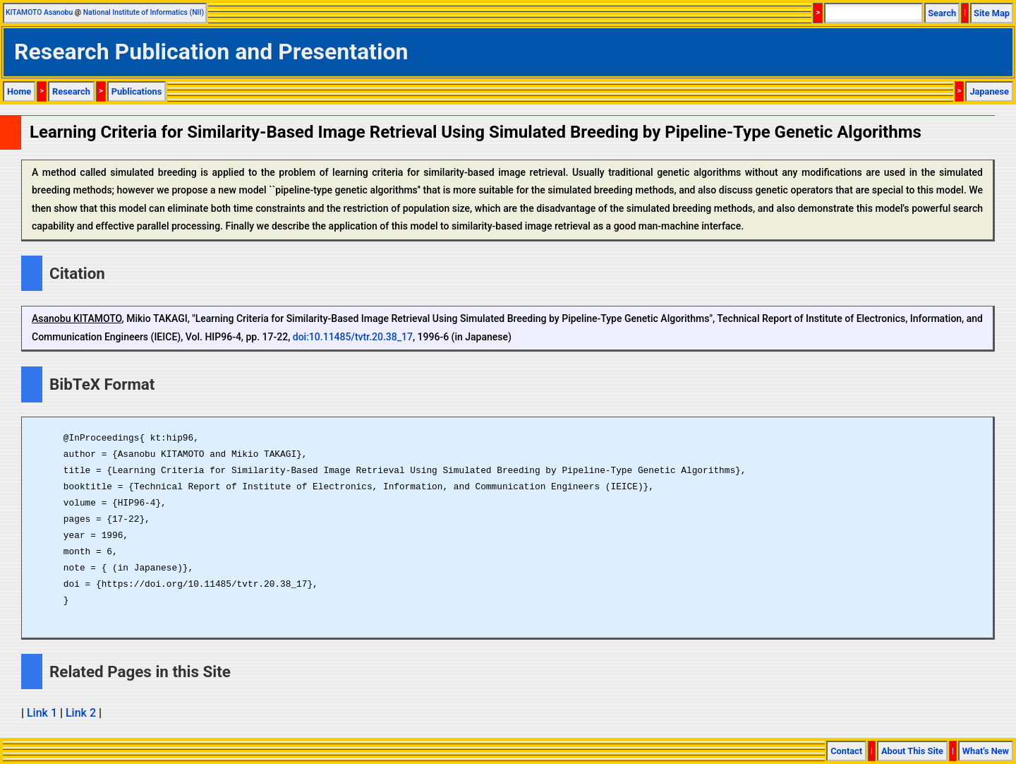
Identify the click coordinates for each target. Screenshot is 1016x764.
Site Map (992, 13)
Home (19, 91)
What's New (985, 751)
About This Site (912, 751)
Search (942, 13)
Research (71, 91)
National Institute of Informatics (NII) (143, 12)
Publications (136, 91)
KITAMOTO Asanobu (39, 12)
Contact (846, 751)
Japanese (989, 91)
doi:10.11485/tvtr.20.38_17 (353, 336)
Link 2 (81, 713)
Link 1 (42, 713)
